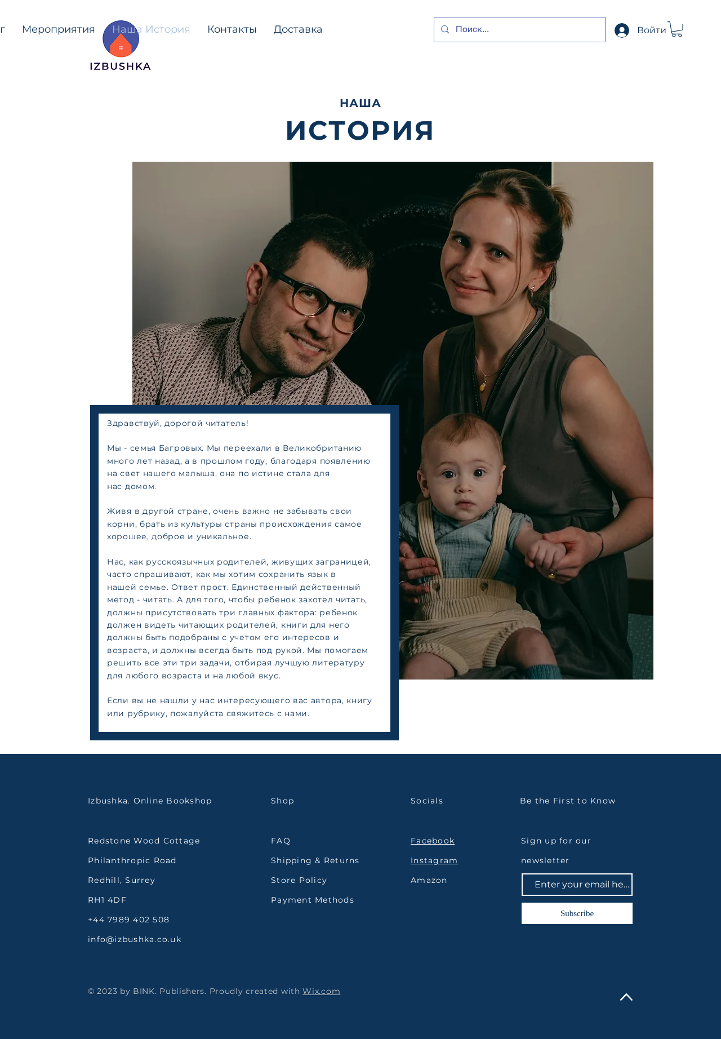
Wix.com (321, 991)
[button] (676, 29)
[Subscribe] (577, 913)
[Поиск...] (518, 29)
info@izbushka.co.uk (134, 939)
